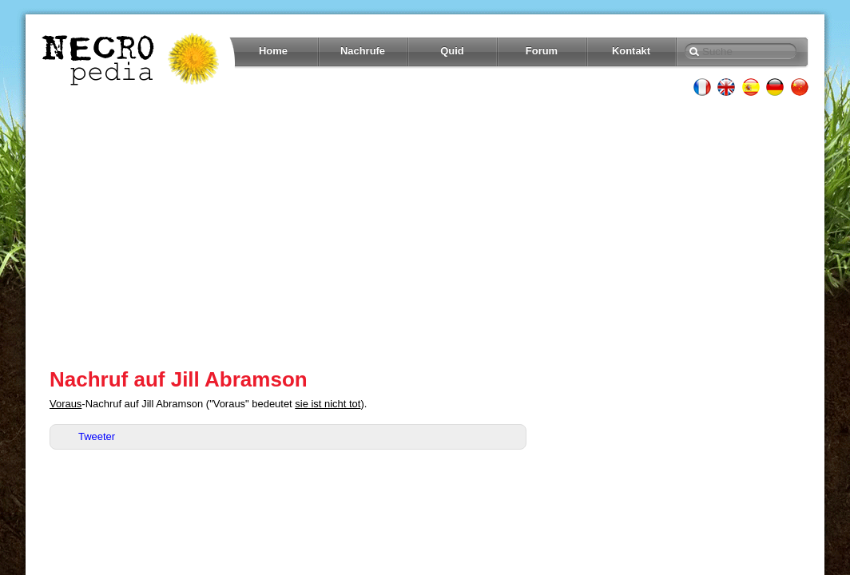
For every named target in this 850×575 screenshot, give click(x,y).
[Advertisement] (425, 231)
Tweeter (96, 436)
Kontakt (631, 51)
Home (273, 51)
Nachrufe (362, 51)
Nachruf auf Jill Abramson (179, 379)
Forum (542, 51)
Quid (452, 51)
